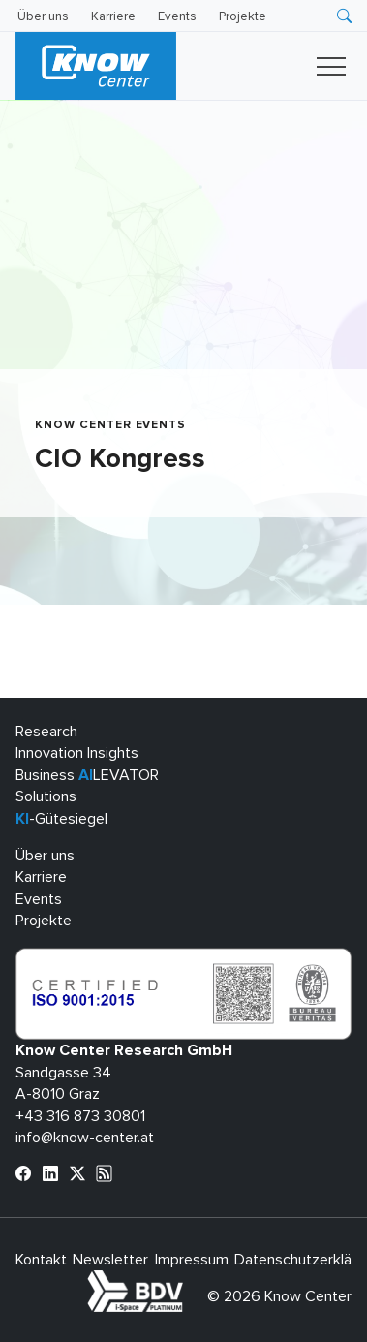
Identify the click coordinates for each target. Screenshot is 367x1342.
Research (46, 731)
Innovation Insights (76, 753)
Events (177, 17)
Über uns (43, 17)
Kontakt (41, 1259)
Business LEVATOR (87, 775)
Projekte (242, 17)
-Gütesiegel (61, 819)
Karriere (113, 17)
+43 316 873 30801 (80, 1116)
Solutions (45, 796)
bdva (186, 1281)
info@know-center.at (84, 1137)
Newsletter (110, 1259)
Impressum (192, 1259)
